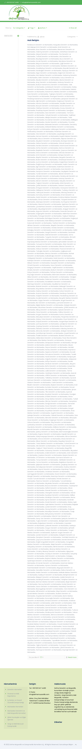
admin (42, 37)
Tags (32, 28)
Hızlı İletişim (33, 40)
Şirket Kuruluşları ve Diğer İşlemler (16, 718)
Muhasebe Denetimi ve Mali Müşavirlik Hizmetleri (16, 712)
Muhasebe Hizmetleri (15, 707)
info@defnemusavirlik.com (31, 2)
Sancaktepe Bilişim (66, 744)
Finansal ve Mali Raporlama (13, 695)
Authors (43, 28)
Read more (72, 657)
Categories (19, 28)
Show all (72, 28)
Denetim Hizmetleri (14, 689)
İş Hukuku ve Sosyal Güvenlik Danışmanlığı (15, 701)
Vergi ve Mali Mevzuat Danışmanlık (15, 725)
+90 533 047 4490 (12, 2)
